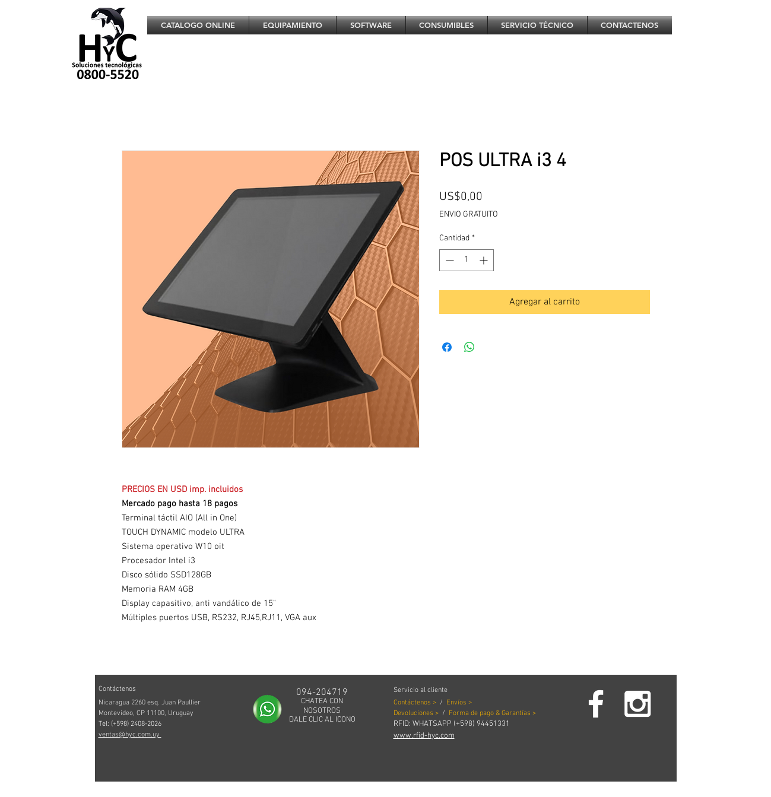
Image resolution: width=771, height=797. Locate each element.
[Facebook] (596, 703)
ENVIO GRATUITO (468, 214)
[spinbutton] (466, 260)
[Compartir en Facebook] (447, 347)
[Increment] (484, 260)
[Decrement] (448, 260)
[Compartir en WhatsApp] (469, 347)
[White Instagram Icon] (637, 703)
